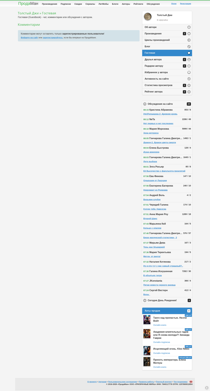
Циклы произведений (157, 40)
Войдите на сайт (29, 38)
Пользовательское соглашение (122, 382)
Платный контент (164, 382)
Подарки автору (165, 66)
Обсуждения (153, 4)
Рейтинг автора (165, 92)
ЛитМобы (103, 4)
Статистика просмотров (165, 86)
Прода (28, 3)
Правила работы (146, 382)
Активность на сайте (157, 79)
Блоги (115, 4)
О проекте (92, 382)
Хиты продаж (167, 311)
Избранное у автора (156, 73)
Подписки (66, 4)
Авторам (102, 382)
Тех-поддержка (181, 382)
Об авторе (150, 27)
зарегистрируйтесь (53, 38)
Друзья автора (165, 60)
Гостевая (150, 53)
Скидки (78, 4)
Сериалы (90, 4)
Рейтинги (138, 4)
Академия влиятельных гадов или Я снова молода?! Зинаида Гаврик (171, 335)
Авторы (126, 4)
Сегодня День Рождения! (170, 301)
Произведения (49, 4)
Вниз (207, 388)
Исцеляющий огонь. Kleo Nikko (171, 349)
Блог (147, 47)
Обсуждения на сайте (170, 104)
